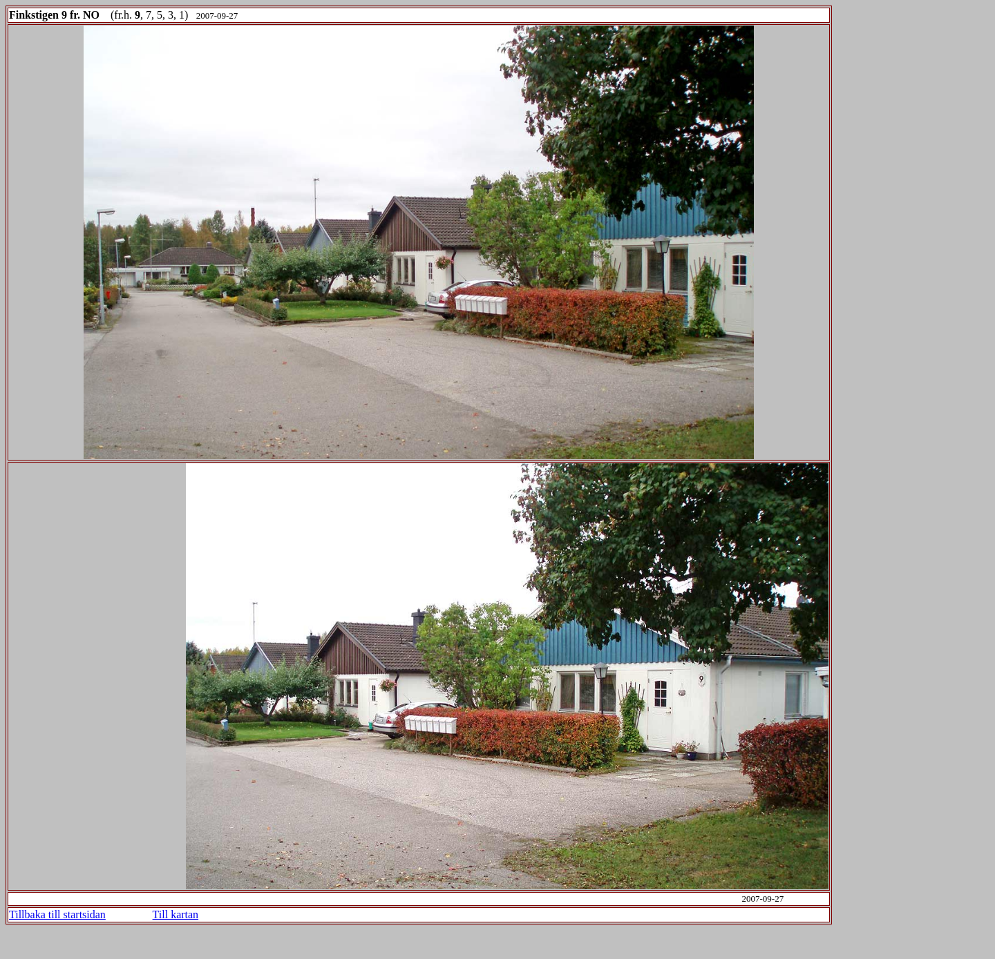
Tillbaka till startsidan (57, 914)
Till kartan (176, 914)
